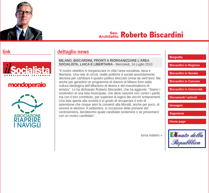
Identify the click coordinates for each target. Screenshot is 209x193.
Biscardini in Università (186, 89)
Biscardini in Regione (185, 65)
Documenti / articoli (183, 97)
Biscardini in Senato (184, 73)
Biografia (176, 57)
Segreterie (177, 113)
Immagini (176, 105)
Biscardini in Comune (185, 81)
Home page (177, 121)
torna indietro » (151, 135)
